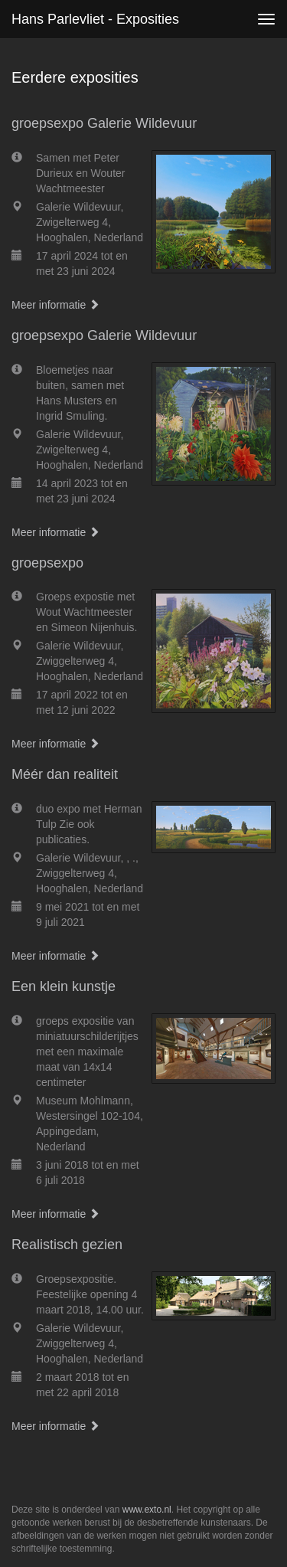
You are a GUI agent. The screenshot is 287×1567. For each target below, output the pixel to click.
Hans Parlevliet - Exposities (95, 19)
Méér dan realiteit (64, 774)
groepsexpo (47, 563)
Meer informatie (55, 305)
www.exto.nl (146, 1509)
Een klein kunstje (63, 986)
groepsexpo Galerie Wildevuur (104, 123)
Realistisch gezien (66, 1244)
